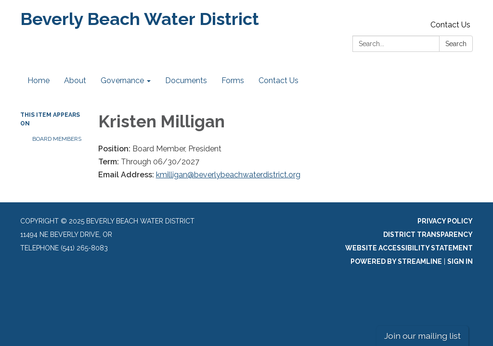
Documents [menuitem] (186, 80)
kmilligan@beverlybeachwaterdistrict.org (228, 174)
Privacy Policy (445, 221)
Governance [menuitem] (122, 80)
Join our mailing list (422, 336)
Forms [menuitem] (232, 80)
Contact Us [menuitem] (278, 80)
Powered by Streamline (396, 261)
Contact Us (450, 24)
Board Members (56, 139)
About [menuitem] (75, 80)
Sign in (460, 261)
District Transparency (428, 234)
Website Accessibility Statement (409, 248)
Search (456, 44)
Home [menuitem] (38, 80)
